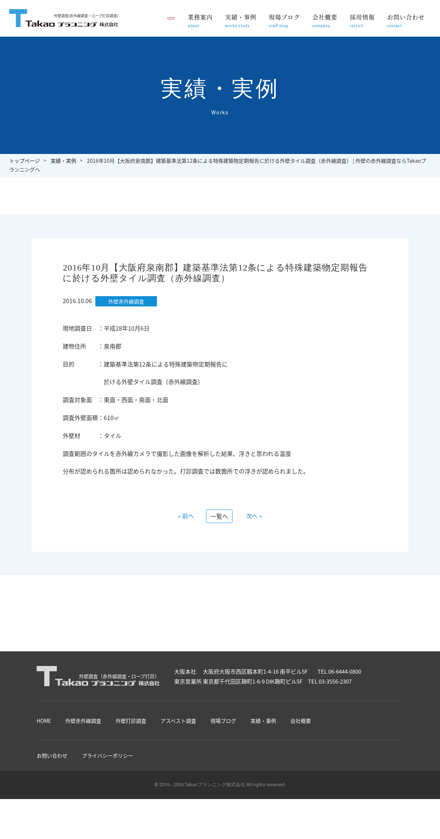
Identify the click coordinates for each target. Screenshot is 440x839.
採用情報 (363, 24)
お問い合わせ (406, 24)
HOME (44, 720)
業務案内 (202, 24)
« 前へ (186, 515)
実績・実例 (63, 160)
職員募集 (147, 18)
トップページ (24, 160)
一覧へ (219, 516)
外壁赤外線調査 (83, 720)
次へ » (254, 515)
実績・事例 (242, 24)
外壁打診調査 (130, 720)
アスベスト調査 (178, 720)
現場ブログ (285, 24)
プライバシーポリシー (107, 755)
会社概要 (325, 24)
